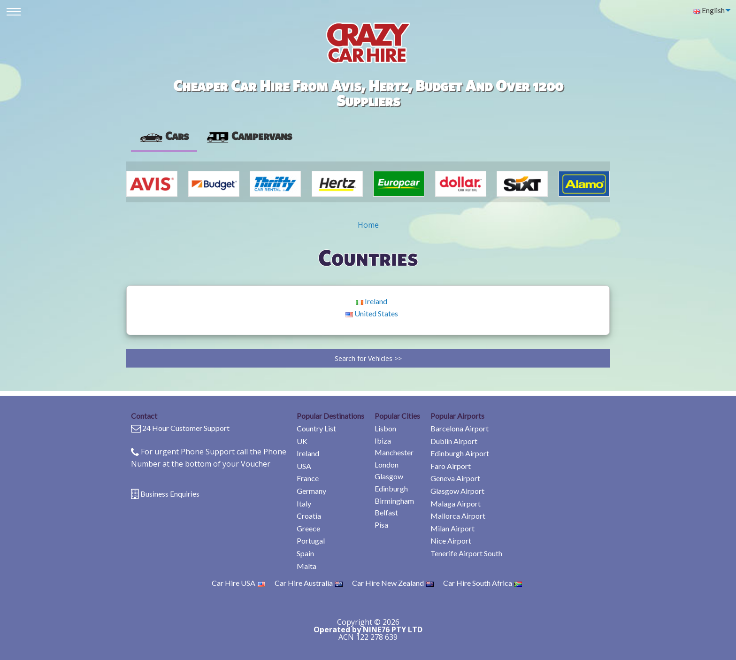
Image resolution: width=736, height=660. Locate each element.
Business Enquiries (169, 493)
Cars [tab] (164, 135)
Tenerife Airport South (466, 553)
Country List (316, 428)
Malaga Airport (455, 503)
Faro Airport (450, 465)
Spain (305, 553)
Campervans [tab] (249, 135)
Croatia (309, 515)
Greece (308, 528)
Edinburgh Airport (459, 453)
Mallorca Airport (457, 515)
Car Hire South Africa (482, 582)
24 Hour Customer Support (186, 427)
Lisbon (385, 428)
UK (302, 441)
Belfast (386, 512)
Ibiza (383, 440)
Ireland (371, 301)
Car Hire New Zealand (393, 582)
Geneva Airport (455, 478)
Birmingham (394, 500)
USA (304, 465)
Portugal (311, 540)
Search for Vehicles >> (368, 358)
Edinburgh (391, 488)
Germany (311, 490)
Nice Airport (450, 540)
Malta (306, 565)
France (308, 478)
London (387, 464)
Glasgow (389, 476)
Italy (304, 503)
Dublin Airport (453, 441)
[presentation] (248, 136)
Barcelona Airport (459, 428)
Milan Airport (452, 528)
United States (371, 313)
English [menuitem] (709, 10)
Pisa (381, 524)
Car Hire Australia (309, 582)
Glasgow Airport (457, 490)
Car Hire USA (238, 582)
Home (368, 225)
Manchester (394, 452)
